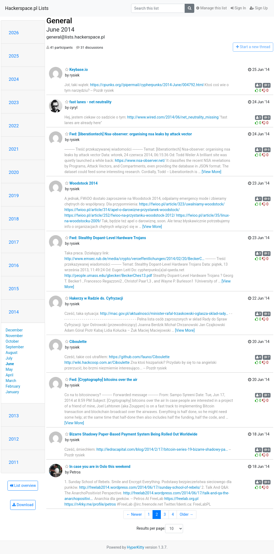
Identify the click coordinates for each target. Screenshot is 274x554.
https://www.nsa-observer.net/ (140, 160)
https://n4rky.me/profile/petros (90, 504)
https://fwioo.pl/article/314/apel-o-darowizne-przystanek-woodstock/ (122, 210)
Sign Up (259, 8)
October (12, 341)
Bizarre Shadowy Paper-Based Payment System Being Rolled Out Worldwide (131, 434)
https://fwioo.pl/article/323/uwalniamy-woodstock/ (182, 204)
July (9, 358)
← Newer (134, 514)
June (10, 364)
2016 (14, 265)
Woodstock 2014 (81, 183)
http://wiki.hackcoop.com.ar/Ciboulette (97, 362)
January (12, 392)
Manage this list (211, 8)
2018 (14, 218)
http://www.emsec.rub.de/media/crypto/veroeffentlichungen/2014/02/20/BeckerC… (134, 259)
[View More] (211, 172)
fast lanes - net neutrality (88, 102)
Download (22, 505)
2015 (14, 288)
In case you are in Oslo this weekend (98, 466)
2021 (14, 149)
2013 (14, 415)
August (11, 352)
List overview (23, 485)
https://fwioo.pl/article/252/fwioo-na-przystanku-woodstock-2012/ (119, 215)
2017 (14, 242)
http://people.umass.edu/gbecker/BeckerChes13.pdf (108, 275)
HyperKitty (135, 547)
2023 (14, 102)
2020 (14, 172)
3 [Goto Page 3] (165, 514)
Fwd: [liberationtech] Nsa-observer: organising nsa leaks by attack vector (128, 134)
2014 (14, 312)
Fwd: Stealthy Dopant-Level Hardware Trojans (105, 238)
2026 (14, 32)
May (9, 369)
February (13, 386)
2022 (14, 125)
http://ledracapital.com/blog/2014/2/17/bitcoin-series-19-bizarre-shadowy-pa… (162, 449)
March (11, 381)
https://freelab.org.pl (181, 498)
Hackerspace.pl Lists (26, 8)
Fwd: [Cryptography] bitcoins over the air (101, 379)
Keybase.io (76, 69)
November (14, 336)
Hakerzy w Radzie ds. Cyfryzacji (94, 298)
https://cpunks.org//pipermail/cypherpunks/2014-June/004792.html (147, 85)
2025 (14, 56)
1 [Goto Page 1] (149, 514)
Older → (186, 514)
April (9, 375)
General (59, 20)
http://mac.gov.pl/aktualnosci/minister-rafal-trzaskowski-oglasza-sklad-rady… (164, 313)
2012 (14, 439)
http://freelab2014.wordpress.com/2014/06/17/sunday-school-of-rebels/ (140, 487)
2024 (14, 79)
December (14, 330)
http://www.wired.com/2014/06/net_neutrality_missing (173, 117)
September (15, 347)
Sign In (238, 8)
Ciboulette (76, 341)
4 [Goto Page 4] (173, 514)
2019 (14, 195)
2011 (14, 462)
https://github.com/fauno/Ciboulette (139, 357)
